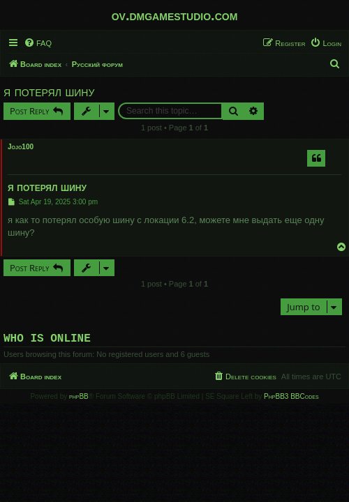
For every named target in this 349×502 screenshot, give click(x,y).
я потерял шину (48, 91)
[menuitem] (38, 43)
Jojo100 (21, 147)
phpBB (79, 399)
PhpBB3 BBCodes (291, 399)
